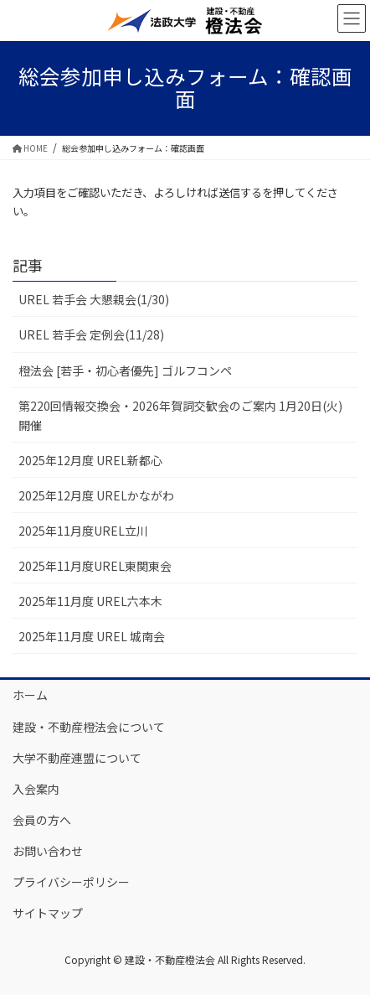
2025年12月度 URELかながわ (96, 495)
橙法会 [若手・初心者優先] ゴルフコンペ (125, 370)
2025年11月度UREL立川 (83, 530)
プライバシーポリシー (71, 881)
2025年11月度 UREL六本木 (90, 601)
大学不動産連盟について (77, 757)
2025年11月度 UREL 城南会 (91, 636)
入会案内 (36, 788)
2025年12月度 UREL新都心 (90, 460)
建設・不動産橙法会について (89, 726)
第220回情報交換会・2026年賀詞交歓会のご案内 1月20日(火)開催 (180, 415)
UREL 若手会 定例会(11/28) (91, 334)
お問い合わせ (48, 850)
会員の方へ (42, 819)
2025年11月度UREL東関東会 (95, 565)
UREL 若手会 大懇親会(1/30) (93, 299)
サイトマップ (48, 912)
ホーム (30, 695)
